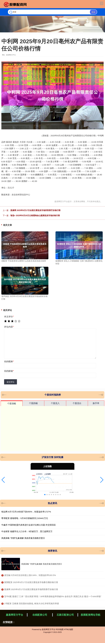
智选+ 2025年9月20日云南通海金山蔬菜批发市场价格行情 (35, 215)
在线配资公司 (39, 614)
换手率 (96, 403)
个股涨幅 (11, 403)
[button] (3, 480)
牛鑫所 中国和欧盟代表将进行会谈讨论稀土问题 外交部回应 (28, 525)
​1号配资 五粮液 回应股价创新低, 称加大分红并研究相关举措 (31, 603)
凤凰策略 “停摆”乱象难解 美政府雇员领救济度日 (23, 538)
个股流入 (55, 403)
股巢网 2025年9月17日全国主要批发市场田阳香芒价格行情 (35, 210)
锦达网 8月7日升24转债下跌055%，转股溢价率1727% (26, 512)
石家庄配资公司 (65, 614)
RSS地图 (60, 629)
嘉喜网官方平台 (14, 614)
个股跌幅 (33, 403)
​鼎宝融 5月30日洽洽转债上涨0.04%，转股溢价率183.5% (30, 575)
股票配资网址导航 (90, 614)
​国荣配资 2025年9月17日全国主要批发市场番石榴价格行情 (31, 582)
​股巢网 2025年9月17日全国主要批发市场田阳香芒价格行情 (31, 589)
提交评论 (10, 382)
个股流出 (77, 403)
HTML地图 (68, 629)
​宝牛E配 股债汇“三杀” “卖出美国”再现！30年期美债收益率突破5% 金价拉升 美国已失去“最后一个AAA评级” (52, 596)
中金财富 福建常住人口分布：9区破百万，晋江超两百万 (26, 531)
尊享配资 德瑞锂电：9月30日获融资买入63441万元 (24, 518)
